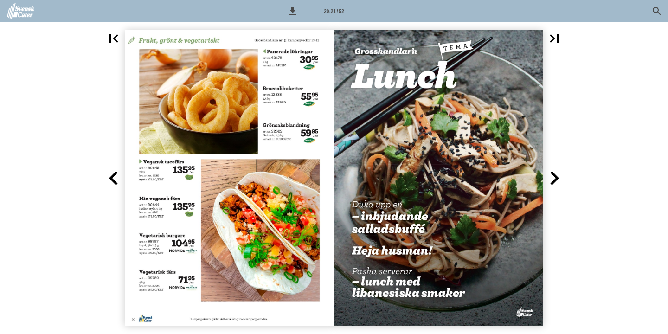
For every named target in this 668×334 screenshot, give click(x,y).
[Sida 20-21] (334, 11)
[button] (293, 11)
